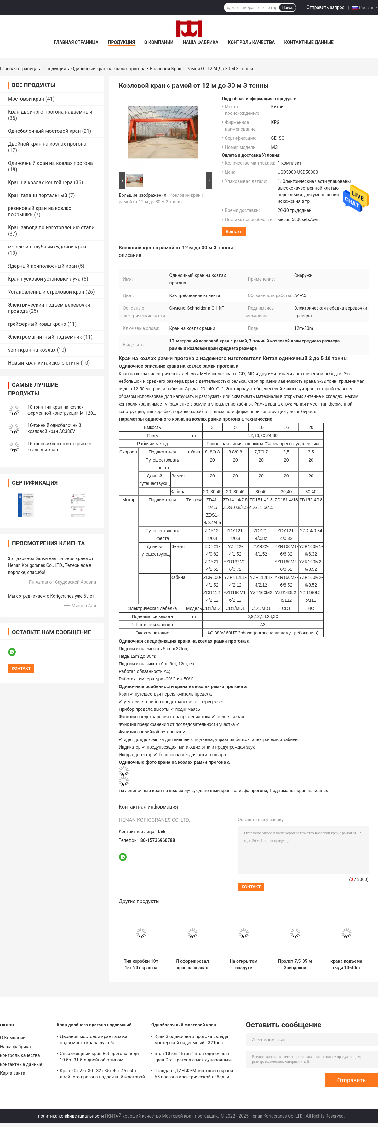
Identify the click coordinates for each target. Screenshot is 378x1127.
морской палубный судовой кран (47, 247)
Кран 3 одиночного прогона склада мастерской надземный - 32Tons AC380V (191, 1040)
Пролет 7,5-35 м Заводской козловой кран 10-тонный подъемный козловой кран (295, 965)
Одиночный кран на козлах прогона (108, 68)
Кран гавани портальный (37, 195)
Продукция (121, 42)
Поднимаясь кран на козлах (299, 790)
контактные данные (308, 42)
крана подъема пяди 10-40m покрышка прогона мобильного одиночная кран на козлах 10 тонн (346, 965)
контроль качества (251, 42)
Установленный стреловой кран (46, 292)
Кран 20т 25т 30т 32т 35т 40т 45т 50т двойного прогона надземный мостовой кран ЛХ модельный (102, 1074)
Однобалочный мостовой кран (44, 131)
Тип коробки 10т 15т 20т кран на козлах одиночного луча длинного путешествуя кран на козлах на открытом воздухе (141, 965)
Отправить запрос (325, 7)
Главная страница (76, 42)
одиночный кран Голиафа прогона (231, 790)
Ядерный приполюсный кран (42, 266)
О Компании (159, 42)
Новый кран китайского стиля (43, 363)
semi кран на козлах (32, 350)
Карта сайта (12, 1073)
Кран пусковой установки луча (44, 279)
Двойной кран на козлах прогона (47, 144)
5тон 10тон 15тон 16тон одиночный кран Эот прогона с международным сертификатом (193, 1057)
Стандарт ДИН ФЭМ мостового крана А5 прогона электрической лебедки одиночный (193, 1074)
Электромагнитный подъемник (45, 337)
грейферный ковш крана (37, 324)
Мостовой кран (26, 99)
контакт (234, 231)
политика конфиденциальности (71, 1115)
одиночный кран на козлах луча (161, 790)
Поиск (287, 7)
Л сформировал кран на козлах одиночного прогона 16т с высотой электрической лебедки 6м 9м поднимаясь (192, 965)
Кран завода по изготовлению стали (51, 228)
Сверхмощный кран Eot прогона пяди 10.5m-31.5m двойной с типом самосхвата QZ (99, 1057)
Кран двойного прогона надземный (50, 112)
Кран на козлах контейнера (40, 182)
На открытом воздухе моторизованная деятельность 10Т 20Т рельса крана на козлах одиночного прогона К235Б (244, 965)
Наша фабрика (201, 42)
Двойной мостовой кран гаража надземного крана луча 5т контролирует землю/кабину (94, 1040)
